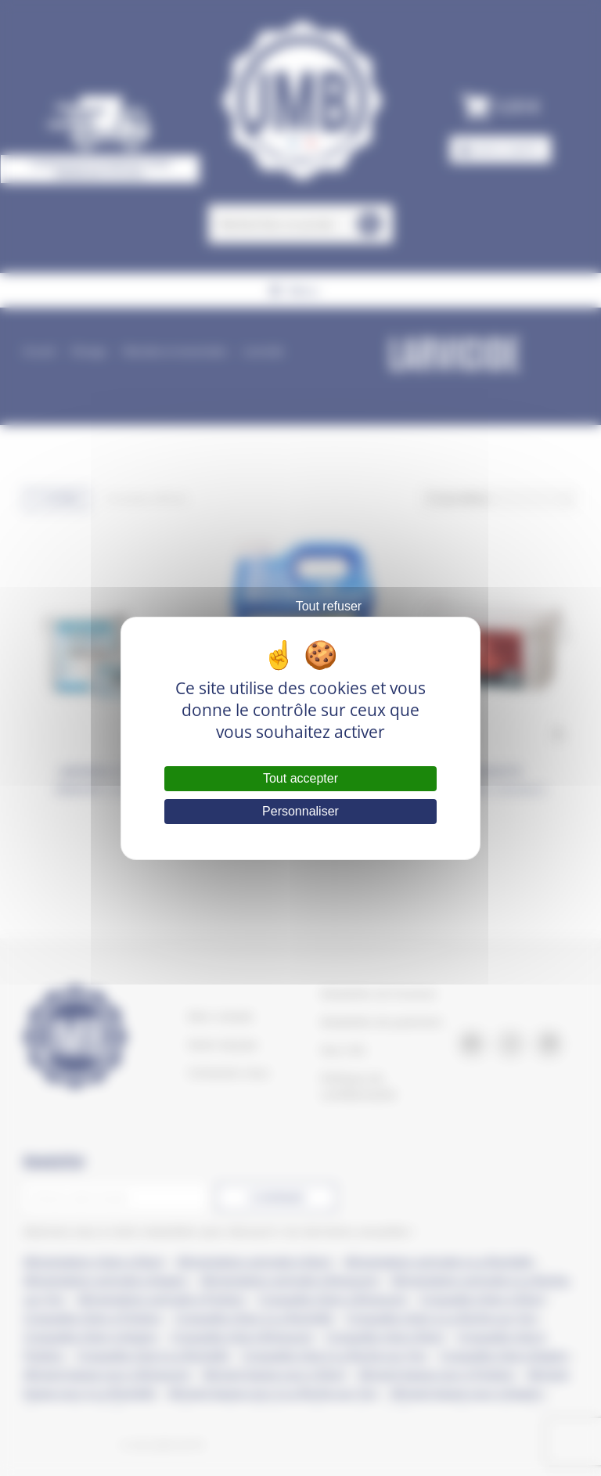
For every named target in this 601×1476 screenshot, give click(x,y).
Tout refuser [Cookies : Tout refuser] (329, 606)
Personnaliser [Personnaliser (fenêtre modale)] (300, 811)
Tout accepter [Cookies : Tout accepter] (300, 778)
